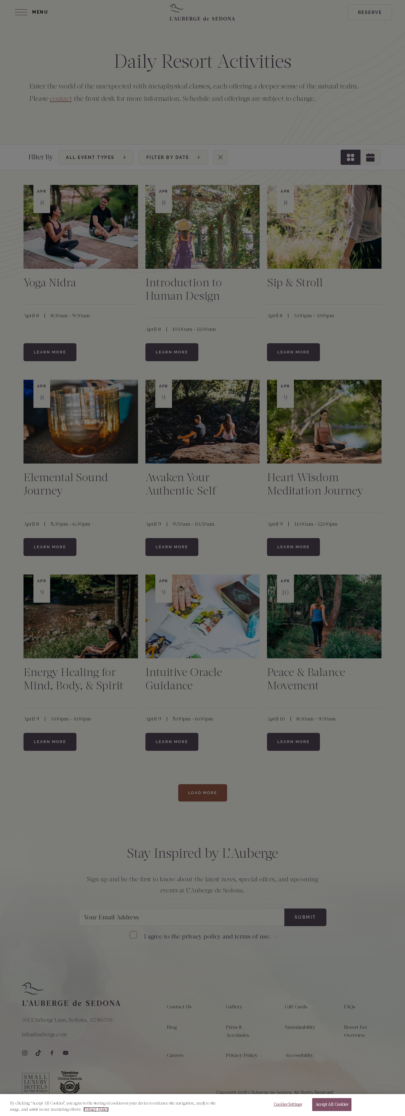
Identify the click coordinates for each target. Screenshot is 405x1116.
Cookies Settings (288, 1107)
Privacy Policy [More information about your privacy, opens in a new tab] (96, 1112)
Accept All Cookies (332, 1107)
